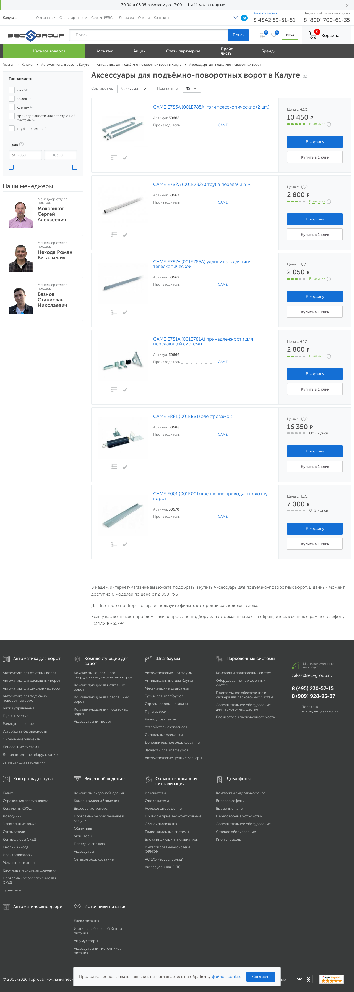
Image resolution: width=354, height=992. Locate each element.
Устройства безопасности (25, 731)
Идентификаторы (17, 855)
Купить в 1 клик (315, 157)
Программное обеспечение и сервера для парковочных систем (244, 695)
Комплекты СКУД (17, 808)
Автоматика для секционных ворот (32, 688)
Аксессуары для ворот (92, 721)
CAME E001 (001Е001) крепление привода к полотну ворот (210, 496)
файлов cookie (226, 976)
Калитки (10, 793)
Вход (290, 35)
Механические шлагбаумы (167, 688)
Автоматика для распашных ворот (31, 680)
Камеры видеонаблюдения (96, 801)
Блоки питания (86, 921)
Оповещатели (157, 801)
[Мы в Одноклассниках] (309, 979)
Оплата (144, 17)
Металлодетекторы (19, 863)
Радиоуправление (18, 724)
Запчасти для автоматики (24, 762)
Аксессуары (84, 851)
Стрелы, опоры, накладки (166, 704)
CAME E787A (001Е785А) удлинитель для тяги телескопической (202, 264)
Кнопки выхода (15, 847)
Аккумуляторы (86, 941)
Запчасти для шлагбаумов (166, 750)
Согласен (260, 976)
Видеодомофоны (230, 801)
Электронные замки (20, 824)
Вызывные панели (231, 808)
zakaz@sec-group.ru (312, 675)
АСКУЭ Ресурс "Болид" (164, 859)
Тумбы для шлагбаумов (164, 696)
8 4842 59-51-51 (274, 20)
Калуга (8, 17)
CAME (223, 125)
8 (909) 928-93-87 (313, 696)
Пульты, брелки (15, 716)
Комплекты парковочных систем (243, 673)
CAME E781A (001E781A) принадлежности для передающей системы (203, 341)
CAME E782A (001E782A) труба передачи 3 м (202, 184)
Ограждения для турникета (25, 801)
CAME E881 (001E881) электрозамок (192, 416)
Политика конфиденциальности (320, 709)
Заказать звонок (265, 13)
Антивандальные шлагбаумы (169, 680)
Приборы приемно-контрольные (173, 816)
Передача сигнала (89, 844)
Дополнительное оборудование (30, 754)
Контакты (161, 17)
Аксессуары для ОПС (163, 867)
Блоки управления (18, 708)
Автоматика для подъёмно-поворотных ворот (26, 698)
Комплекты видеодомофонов (241, 793)
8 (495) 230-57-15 (313, 688)
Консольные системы (21, 747)
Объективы (83, 828)
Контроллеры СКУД (19, 839)
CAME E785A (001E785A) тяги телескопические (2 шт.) (211, 107)
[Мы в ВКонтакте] (299, 979)
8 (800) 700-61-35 (327, 20)
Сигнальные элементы (22, 739)
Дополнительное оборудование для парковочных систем (243, 707)
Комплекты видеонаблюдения (99, 793)
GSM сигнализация (161, 824)
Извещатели (155, 793)
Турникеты (12, 890)
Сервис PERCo (103, 17)
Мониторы (83, 836)
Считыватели (14, 832)
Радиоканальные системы (167, 832)
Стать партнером (73, 17)
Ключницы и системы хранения (29, 870)
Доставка (126, 17)
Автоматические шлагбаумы (168, 673)
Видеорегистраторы (91, 808)
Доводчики (12, 816)
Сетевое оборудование (94, 859)
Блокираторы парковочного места (245, 717)
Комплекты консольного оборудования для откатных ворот (103, 675)
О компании (45, 17)
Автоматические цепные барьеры (173, 758)
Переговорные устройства (239, 816)
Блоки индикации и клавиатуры (172, 839)
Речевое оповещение (163, 808)
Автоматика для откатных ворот (29, 673)
